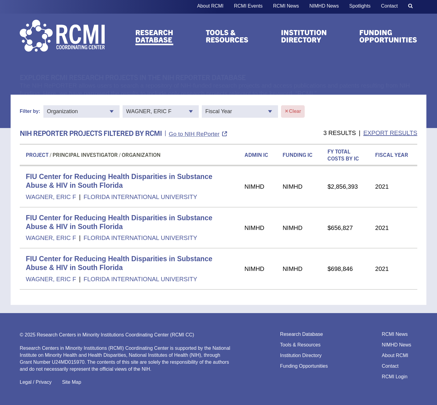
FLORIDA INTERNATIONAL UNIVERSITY (140, 197)
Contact (389, 5)
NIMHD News (324, 5)
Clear (293, 111)
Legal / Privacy (36, 382)
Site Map (71, 382)
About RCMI (210, 5)
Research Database (154, 36)
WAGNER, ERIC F (51, 197)
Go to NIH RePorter (194, 134)
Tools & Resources (227, 36)
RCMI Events (248, 5)
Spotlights (360, 5)
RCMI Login (394, 376)
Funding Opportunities (388, 36)
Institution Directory (304, 36)
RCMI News (286, 5)
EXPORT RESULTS (390, 133)
